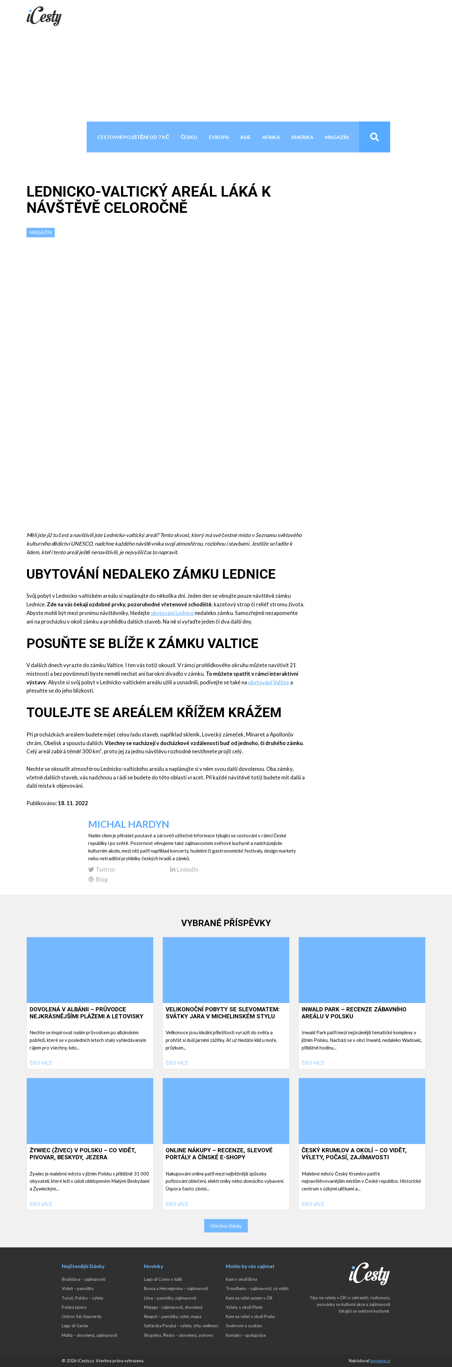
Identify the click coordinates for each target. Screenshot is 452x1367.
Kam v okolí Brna (241, 1279)
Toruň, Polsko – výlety (82, 1298)
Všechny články (226, 1226)
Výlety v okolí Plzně (244, 1307)
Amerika (302, 137)
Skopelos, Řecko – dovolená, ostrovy (178, 1335)
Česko (189, 137)
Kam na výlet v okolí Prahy (250, 1316)
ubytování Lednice (172, 613)
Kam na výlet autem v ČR (249, 1298)
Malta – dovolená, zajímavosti (89, 1335)
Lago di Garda (75, 1325)
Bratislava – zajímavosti (83, 1279)
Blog (98, 879)
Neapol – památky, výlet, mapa (172, 1316)
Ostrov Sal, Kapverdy (82, 1316)
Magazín (337, 137)
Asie (245, 137)
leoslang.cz (380, 1360)
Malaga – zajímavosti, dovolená (173, 1307)
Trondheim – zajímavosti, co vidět (257, 1288)
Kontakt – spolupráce (246, 1335)
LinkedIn (184, 869)
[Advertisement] (226, 73)
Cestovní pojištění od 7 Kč (133, 137)
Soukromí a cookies (244, 1325)
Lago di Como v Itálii (163, 1279)
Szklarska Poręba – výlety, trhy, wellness (181, 1325)
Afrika (271, 137)
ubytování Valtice (268, 682)
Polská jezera (74, 1307)
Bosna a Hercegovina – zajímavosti (176, 1288)
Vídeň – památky (77, 1288)
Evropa (219, 137)
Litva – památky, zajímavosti (170, 1298)
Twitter (102, 869)
